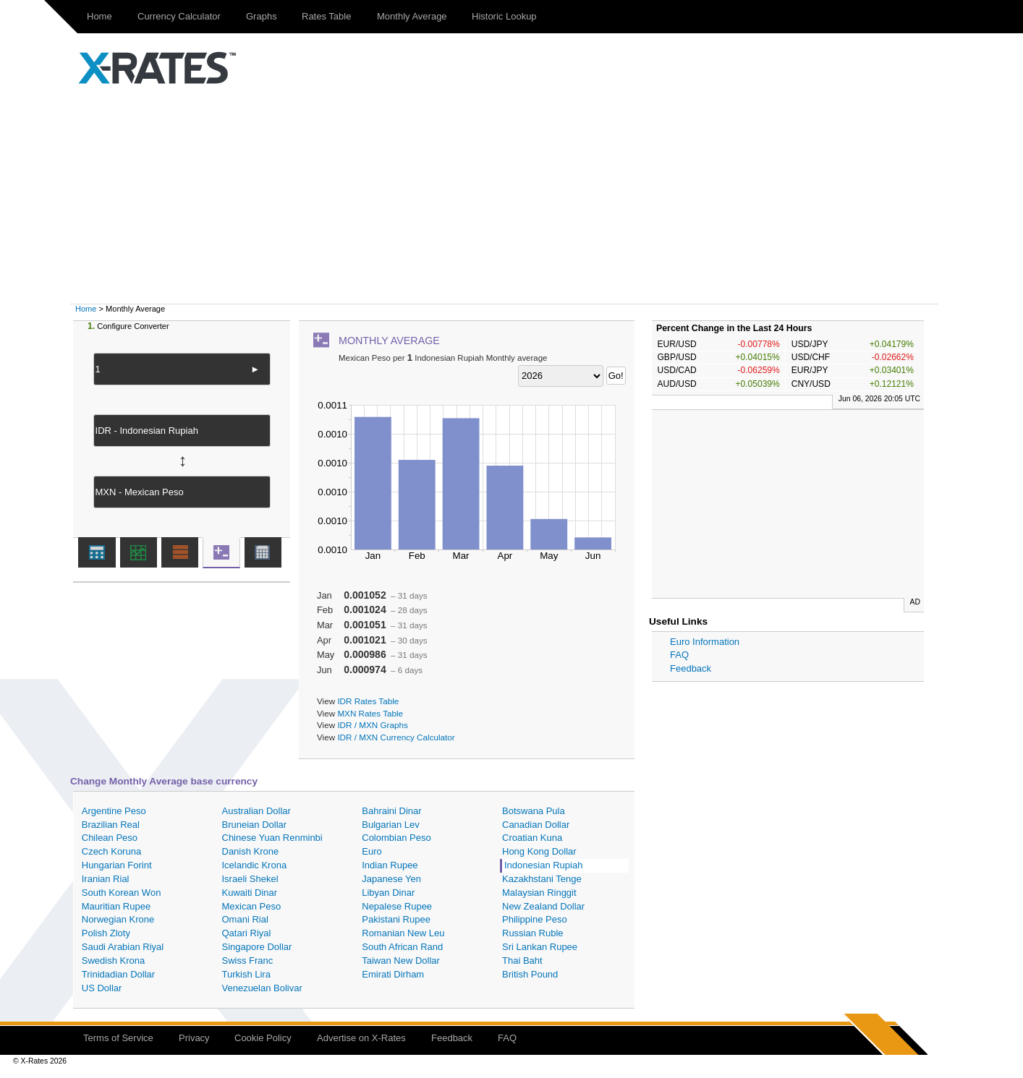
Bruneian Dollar (254, 824)
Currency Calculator (179, 16)
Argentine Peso (114, 810)
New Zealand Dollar (543, 906)
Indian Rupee (389, 865)
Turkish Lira (246, 974)
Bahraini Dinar (391, 810)
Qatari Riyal (246, 933)
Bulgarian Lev (391, 824)
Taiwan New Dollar (401, 960)
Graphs (261, 16)
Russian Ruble (533, 933)
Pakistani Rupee (396, 919)
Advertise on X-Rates (361, 1037)
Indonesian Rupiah (543, 865)
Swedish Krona (113, 960)
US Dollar (102, 988)
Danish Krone (250, 851)
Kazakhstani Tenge (542, 878)
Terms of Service (118, 1037)
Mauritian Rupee (116, 906)
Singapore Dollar (257, 946)
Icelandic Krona (254, 865)
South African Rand (402, 946)
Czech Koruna (111, 851)
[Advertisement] (511, 195)
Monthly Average (412, 16)
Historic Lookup (504, 16)
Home (99, 16)
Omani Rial (245, 919)
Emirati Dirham (393, 974)
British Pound (530, 974)
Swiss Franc (247, 960)
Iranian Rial (106, 878)
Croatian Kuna (532, 837)
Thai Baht (522, 960)
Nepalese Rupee (397, 906)
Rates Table (326, 16)
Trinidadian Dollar (118, 974)
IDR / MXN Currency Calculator (395, 737)
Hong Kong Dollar (539, 851)
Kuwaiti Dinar (250, 892)
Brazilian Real (111, 824)
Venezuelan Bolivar (262, 988)
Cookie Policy (263, 1037)
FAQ (679, 654)
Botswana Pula (533, 810)
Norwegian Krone (118, 919)
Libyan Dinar (388, 892)
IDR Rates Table (368, 701)
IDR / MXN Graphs (372, 725)
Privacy (194, 1037)
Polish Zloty (106, 933)
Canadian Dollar (535, 824)
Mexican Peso (251, 906)
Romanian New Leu (403, 933)
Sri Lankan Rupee (539, 946)
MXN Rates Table (370, 713)
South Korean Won (121, 892)
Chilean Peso (109, 837)
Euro (371, 851)
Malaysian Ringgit (539, 892)
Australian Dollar (256, 810)
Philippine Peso (534, 919)
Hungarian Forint (117, 865)
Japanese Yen (391, 878)
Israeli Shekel (250, 878)
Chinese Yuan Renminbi (272, 837)
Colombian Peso (396, 837)
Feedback (690, 668)
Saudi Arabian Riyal (123, 946)
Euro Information (704, 641)
